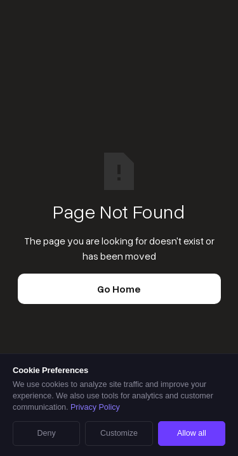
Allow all (191, 433)
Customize (119, 433)
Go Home (119, 288)
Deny (46, 433)
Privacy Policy (95, 407)
